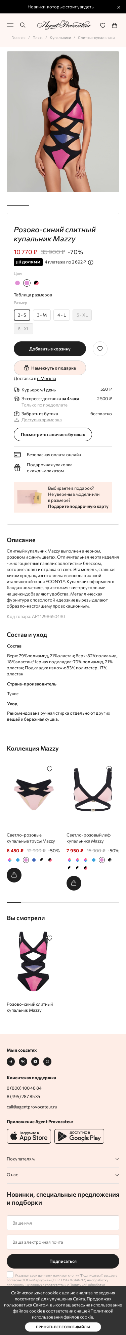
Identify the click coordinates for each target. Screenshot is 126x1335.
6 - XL (23, 328)
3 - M (42, 315)
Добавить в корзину (50, 348)
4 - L (61, 315)
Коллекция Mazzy (33, 748)
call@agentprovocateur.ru (32, 1106)
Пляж (38, 37)
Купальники (60, 37)
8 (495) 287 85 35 (23, 1096)
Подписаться (63, 1261)
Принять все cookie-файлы (63, 1327)
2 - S (22, 315)
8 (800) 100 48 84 (24, 1088)
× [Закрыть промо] (119, 7)
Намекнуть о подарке (50, 368)
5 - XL (82, 315)
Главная (18, 37)
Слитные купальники (96, 37)
